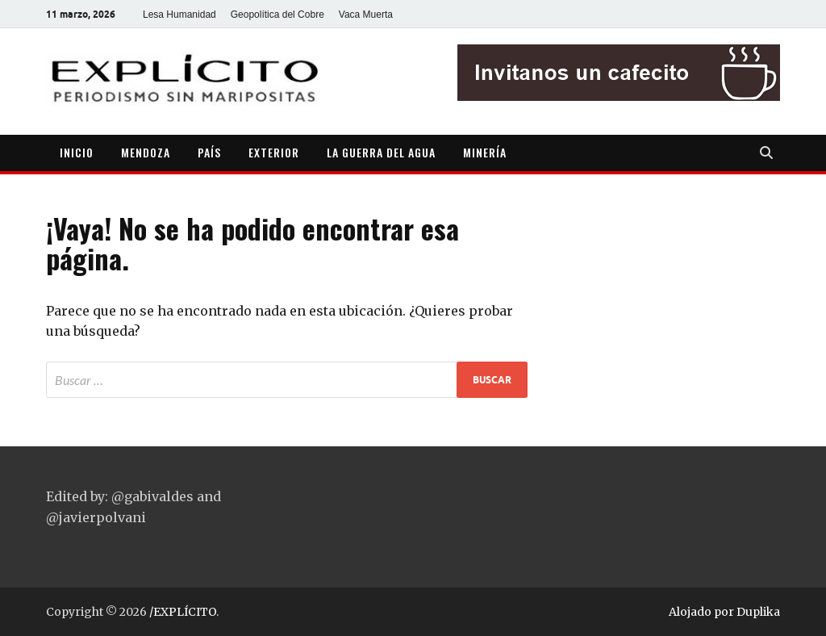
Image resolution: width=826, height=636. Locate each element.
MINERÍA (485, 152)
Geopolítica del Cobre (277, 14)
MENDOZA (145, 152)
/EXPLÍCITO (182, 612)
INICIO (77, 152)
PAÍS (209, 152)
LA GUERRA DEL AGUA (381, 152)
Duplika (758, 612)
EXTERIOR (273, 152)
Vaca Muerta (366, 14)
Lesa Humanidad (179, 14)
